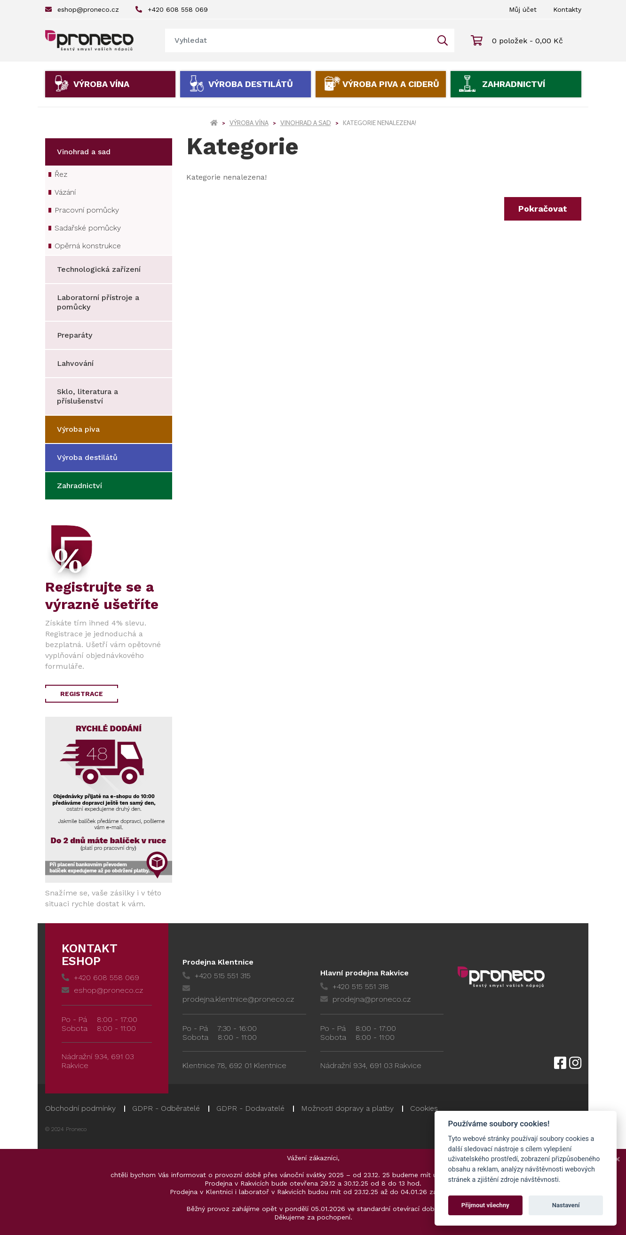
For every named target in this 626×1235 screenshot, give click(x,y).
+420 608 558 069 (171, 9)
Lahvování (75, 363)
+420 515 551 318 (354, 986)
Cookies (424, 1108)
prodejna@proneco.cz (365, 999)
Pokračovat (542, 209)
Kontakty (567, 9)
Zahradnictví (513, 84)
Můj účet (523, 9)
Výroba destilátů (250, 84)
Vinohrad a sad (305, 123)
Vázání (65, 192)
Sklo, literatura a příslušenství (87, 396)
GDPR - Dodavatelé (250, 1108)
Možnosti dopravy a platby (347, 1108)
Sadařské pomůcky (88, 227)
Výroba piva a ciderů (390, 84)
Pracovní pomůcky (87, 210)
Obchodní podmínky (80, 1108)
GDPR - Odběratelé (166, 1108)
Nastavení (566, 1205)
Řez (61, 174)
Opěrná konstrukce (88, 245)
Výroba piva (78, 429)
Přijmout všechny (485, 1205)
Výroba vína (101, 84)
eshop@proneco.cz (82, 9)
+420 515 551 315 (216, 975)
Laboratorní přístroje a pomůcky (98, 302)
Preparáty (74, 335)
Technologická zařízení (99, 269)
